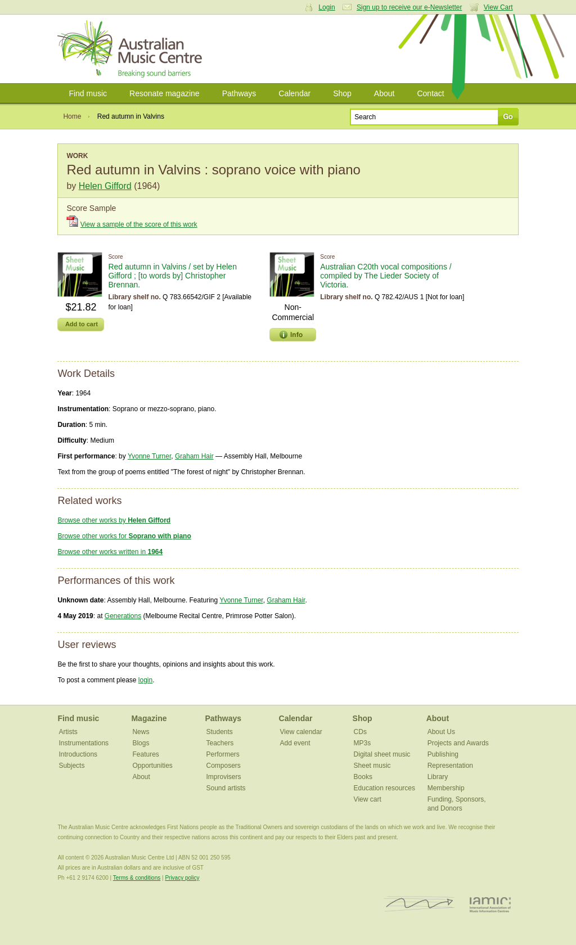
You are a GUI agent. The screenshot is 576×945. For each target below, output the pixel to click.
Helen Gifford (105, 186)
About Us (441, 732)
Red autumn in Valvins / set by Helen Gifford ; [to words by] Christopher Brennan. (172, 275)
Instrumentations (83, 743)
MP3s (362, 743)
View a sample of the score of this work (138, 224)
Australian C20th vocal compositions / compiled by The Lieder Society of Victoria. (385, 275)
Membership (446, 788)
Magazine (148, 718)
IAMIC (490, 904)
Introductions (77, 754)
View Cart (498, 7)
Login (326, 7)
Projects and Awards (458, 743)
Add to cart (81, 324)
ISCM (419, 904)
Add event (295, 743)
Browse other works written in (110, 552)
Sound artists (226, 788)
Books (363, 777)
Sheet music (372, 766)
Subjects (71, 766)
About (384, 93)
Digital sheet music (382, 754)
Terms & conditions (136, 878)
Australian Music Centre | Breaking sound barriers (131, 49)
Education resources (384, 788)
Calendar (294, 93)
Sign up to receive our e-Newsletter (409, 7)
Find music (88, 93)
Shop (342, 93)
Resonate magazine (164, 93)
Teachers (220, 743)
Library (438, 777)
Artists (67, 732)
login (145, 680)
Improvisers (223, 777)
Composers (223, 766)
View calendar (301, 732)
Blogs (140, 743)
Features (145, 754)
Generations (123, 616)
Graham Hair (194, 456)
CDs (360, 732)
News (140, 732)
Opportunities (152, 766)
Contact (430, 93)
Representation (450, 766)
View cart (367, 799)
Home (72, 116)
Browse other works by (113, 520)
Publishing (443, 754)
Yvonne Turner (149, 456)
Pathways (239, 93)
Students (219, 732)
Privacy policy (182, 878)
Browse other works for (124, 536)
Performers (223, 754)
